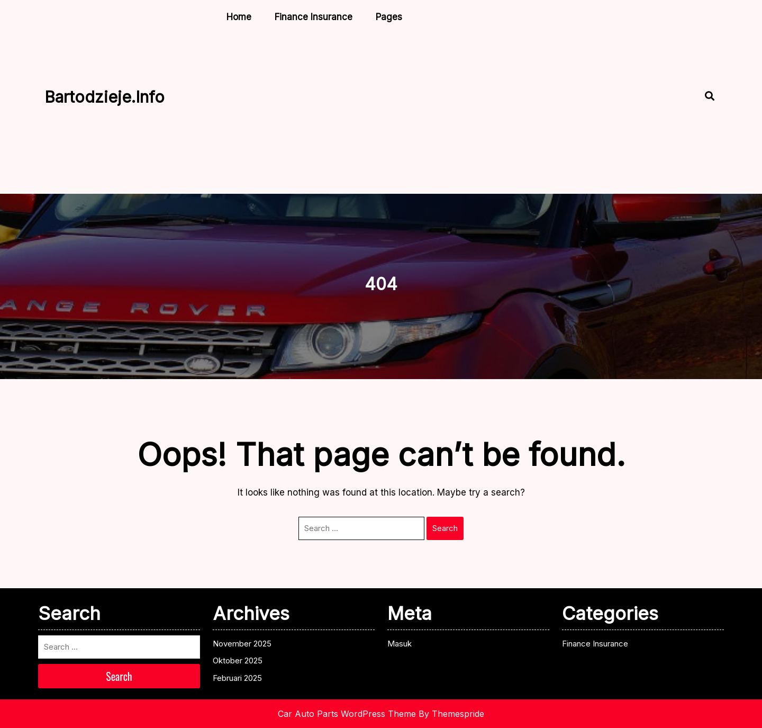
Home (238, 17)
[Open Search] (700, 97)
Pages (389, 17)
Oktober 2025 (237, 660)
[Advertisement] (409, 110)
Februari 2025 (237, 678)
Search (445, 528)
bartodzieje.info (104, 96)
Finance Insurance (313, 17)
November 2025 (242, 644)
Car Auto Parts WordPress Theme (347, 713)
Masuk (399, 644)
